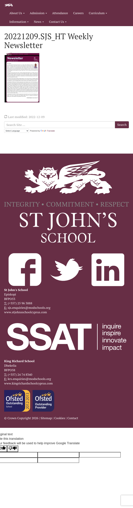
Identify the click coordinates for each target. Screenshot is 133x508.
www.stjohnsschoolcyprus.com (25, 312)
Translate (48, 131)
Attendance (60, 13)
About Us (17, 13)
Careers (78, 13)
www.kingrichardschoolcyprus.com (28, 383)
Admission (38, 13)
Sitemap (46, 418)
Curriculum (98, 13)
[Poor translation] (12, 448)
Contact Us (57, 22)
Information (19, 22)
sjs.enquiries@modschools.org (29, 307)
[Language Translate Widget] (16, 131)
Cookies (59, 418)
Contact (72, 418)
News (39, 22)
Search (122, 125)
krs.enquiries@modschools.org (29, 379)
